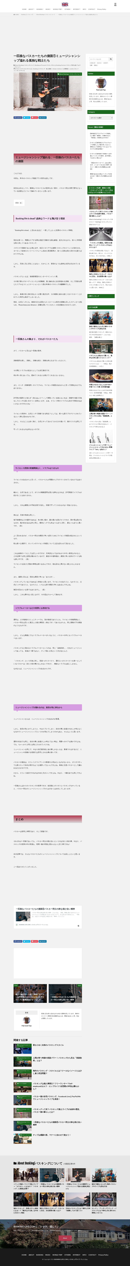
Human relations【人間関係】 (61, 69)
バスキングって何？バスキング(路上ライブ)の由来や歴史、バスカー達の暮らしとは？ (57, 1110)
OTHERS (67, 9)
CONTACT (91, 9)
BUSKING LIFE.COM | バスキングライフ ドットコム (71, 1259)
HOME (24, 9)
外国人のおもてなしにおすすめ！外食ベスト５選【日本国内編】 (100, 386)
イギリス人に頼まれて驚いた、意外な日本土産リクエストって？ (100, 357)
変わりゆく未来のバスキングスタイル (48, 1045)
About (65, 1238)
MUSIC (48, 9)
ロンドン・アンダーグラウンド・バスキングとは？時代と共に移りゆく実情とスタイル (104, 1210)
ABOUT (31, 9)
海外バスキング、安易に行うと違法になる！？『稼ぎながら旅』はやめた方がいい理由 (26, 1210)
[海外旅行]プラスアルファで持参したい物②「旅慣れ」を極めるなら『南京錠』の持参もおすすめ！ (100, 135)
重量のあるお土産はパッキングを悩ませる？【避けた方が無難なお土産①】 (101, 176)
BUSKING (40, 9)
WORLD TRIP (57, 9)
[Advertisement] (65, 34)
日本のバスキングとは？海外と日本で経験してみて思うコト (78, 1209)
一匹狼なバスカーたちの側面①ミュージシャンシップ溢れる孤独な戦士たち (78, 14)
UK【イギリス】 (20, 70)
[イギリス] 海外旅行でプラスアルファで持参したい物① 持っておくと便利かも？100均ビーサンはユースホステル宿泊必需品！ (100, 146)
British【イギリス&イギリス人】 (24, 69)
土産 (91, 65)
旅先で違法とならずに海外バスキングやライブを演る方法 (100, 328)
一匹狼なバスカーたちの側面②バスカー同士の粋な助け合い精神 (57, 1123)
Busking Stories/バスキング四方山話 (66, 65)
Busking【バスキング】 (27, 14)
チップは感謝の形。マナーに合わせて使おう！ (52, 1135)
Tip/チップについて (26, 1135)
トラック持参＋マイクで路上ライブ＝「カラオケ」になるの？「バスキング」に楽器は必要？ (26, 1186)
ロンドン (99, 62)
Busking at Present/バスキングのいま (45, 65)
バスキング (92, 62)
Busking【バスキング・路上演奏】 (42, 69)
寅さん (95, 65)
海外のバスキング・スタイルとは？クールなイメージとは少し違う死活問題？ (57, 1072)
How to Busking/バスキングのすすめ (23, 1058)
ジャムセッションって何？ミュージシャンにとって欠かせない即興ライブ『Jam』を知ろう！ (100, 447)
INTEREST (76, 9)
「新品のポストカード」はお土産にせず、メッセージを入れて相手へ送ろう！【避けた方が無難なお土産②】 (101, 166)
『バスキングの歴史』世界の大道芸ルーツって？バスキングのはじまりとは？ (100, 245)
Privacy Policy (101, 9)
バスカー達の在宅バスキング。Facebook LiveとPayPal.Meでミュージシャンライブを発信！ (57, 1097)
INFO (84, 9)
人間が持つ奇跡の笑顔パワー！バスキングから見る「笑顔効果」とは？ (57, 1059)
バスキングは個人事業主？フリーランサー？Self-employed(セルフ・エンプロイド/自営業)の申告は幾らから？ (56, 1086)
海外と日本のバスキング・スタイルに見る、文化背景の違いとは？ (100, 275)
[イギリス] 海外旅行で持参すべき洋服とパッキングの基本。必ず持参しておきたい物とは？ (101, 156)
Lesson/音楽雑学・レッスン (24, 1084)
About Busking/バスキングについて (45, 14)
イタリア (106, 62)
